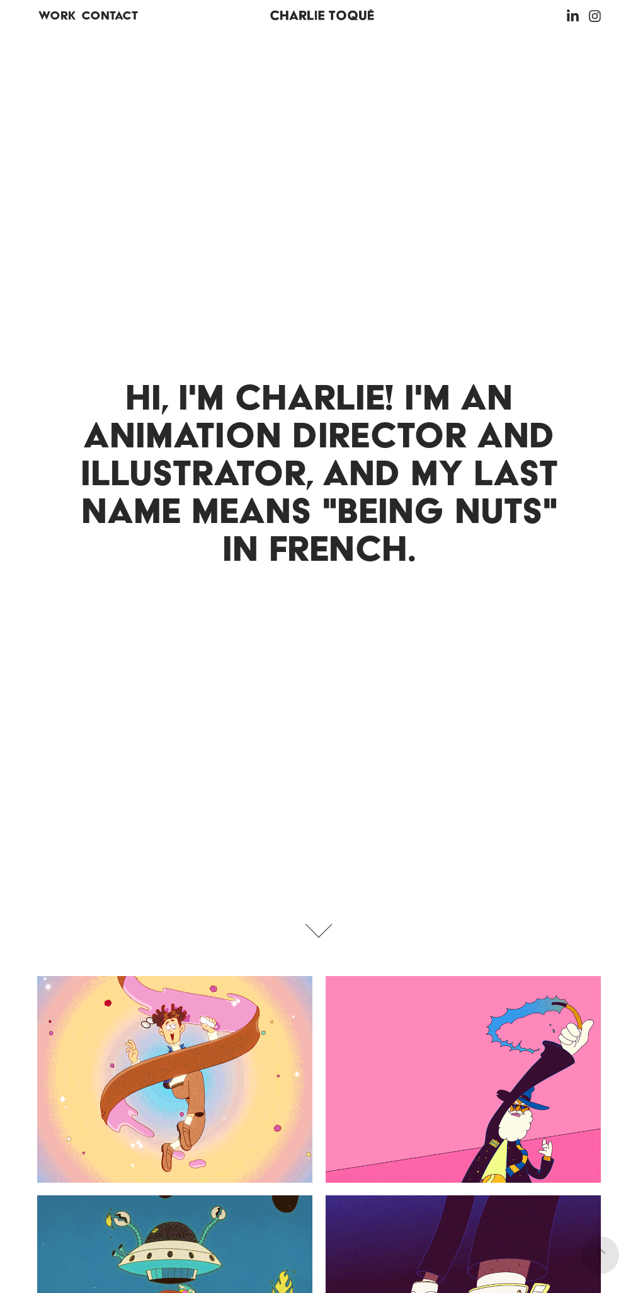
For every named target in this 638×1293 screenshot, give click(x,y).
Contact (109, 15)
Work (57, 15)
